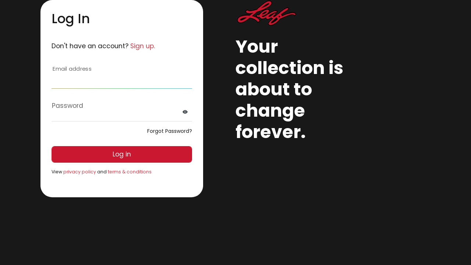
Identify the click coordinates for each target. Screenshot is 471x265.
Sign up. (142, 46)
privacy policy (79, 172)
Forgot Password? (169, 131)
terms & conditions (130, 172)
